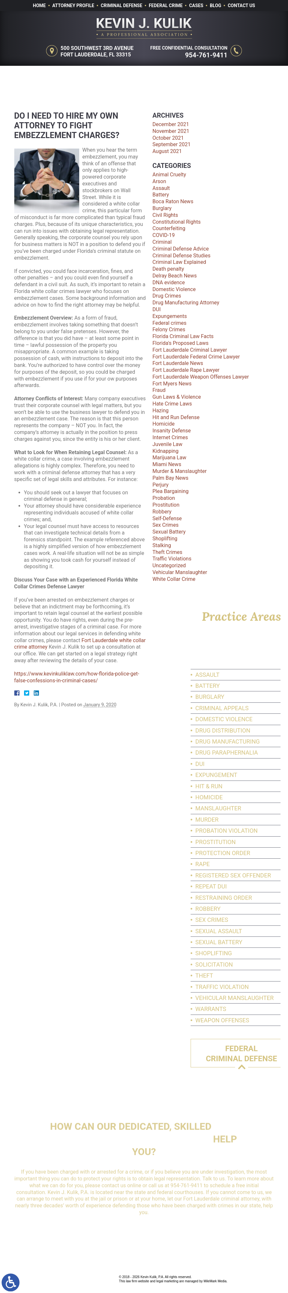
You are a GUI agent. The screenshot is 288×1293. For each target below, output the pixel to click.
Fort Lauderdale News (178, 363)
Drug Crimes (167, 296)
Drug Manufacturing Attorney (186, 303)
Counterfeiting (169, 228)
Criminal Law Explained (179, 262)
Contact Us (241, 5)
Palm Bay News (171, 478)
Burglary (162, 208)
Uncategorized (169, 565)
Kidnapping (166, 451)
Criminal (162, 242)
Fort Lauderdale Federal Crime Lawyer (196, 357)
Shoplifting (165, 538)
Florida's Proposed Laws (181, 343)
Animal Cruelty (169, 174)
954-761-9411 (207, 55)
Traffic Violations (172, 559)
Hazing (161, 410)
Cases (196, 5)
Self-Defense (167, 518)
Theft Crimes (167, 552)
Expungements (170, 316)
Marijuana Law (169, 457)
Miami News (167, 464)
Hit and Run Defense (176, 417)
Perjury (161, 485)
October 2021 (168, 138)
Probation (164, 498)
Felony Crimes (169, 329)
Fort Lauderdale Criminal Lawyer (190, 350)
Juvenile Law (167, 444)
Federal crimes (170, 323)
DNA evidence (169, 282)
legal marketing (167, 1281)
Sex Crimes (166, 525)
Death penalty (168, 269)
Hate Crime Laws (172, 404)
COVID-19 (164, 235)
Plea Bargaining (171, 491)
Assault (161, 188)
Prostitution (166, 505)
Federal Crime (165, 5)
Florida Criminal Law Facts (183, 336)
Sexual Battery (169, 532)
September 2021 (172, 144)
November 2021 (171, 131)
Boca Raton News (173, 201)
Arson (159, 181)
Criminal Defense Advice (181, 249)
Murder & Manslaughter (180, 471)
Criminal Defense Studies (182, 256)
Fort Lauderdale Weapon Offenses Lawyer (201, 377)
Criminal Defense (121, 5)
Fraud (159, 390)
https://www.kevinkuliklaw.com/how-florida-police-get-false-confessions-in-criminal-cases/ (76, 677)
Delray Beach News (175, 276)
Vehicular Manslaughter (180, 572)
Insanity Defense (172, 431)
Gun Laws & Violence (177, 397)
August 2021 (167, 151)
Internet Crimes (170, 437)
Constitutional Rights (177, 222)
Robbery (162, 512)
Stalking (162, 545)
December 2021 (171, 124)
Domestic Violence (174, 289)
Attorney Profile (73, 5)
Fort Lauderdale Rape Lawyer (186, 370)
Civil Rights (165, 215)
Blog (215, 5)
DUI (157, 309)
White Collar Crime (174, 579)
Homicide (164, 424)
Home (39, 5)
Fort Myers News (172, 384)
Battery (161, 195)
